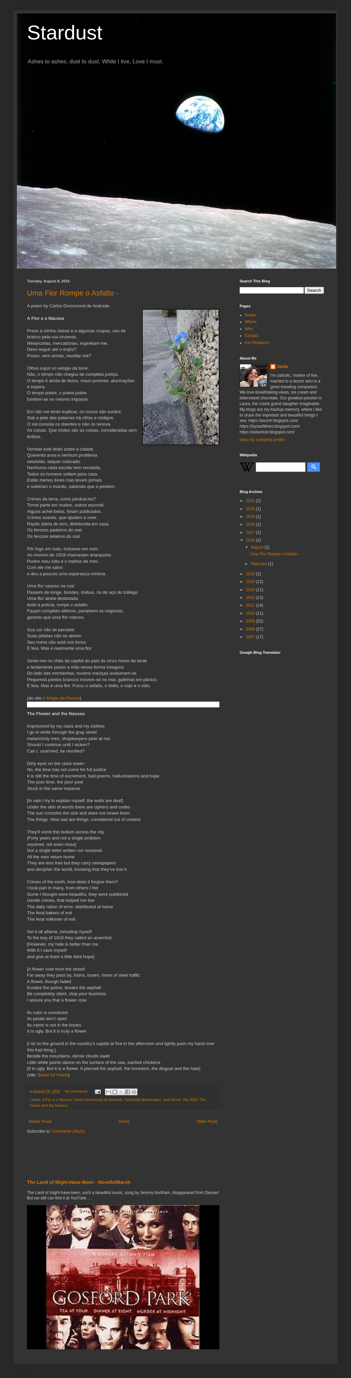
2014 (251, 581)
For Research (257, 342)
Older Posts (207, 1121)
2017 (251, 532)
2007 (251, 637)
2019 (251, 516)
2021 (251, 500)
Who (249, 329)
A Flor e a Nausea (56, 1100)
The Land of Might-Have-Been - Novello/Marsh (78, 1182)
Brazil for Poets (53, 1074)
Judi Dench (172, 1100)
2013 (251, 589)
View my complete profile (262, 439)
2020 (251, 509)
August (258, 547)
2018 (251, 524)
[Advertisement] (106, 1154)
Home (124, 1121)
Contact (252, 335)
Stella (282, 366)
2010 (251, 613)
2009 (251, 621)
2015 (251, 574)
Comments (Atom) (68, 1131)
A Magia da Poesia (61, 698)
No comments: (77, 1091)
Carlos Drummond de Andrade (98, 1100)
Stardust (64, 32)
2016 (251, 540)
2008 (251, 629)
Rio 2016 (190, 1100)
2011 (251, 605)
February (259, 563)
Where (250, 321)
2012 (251, 597)
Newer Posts (40, 1121)
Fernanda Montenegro (143, 1100)
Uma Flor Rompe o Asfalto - (72, 293)
